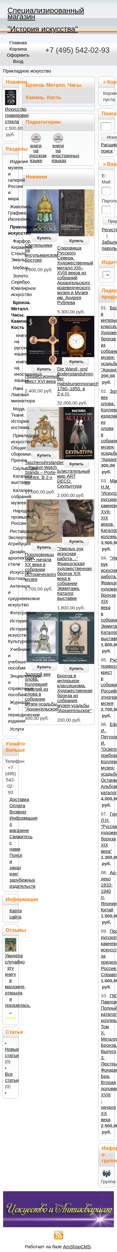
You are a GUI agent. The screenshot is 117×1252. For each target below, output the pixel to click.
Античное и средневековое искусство (12, 595)
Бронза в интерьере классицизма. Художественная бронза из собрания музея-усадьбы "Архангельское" (74, 693)
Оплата (17, 805)
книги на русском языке (37, 153)
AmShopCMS (77, 1246)
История (13, 620)
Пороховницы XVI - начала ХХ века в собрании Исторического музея (40, 567)
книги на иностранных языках (65, 153)
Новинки (36, 176)
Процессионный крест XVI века (42, 379)
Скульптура (14, 468)
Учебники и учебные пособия (12, 658)
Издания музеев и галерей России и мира (12, 180)
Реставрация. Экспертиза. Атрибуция (12, 537)
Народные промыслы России (13, 517)
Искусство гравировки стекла (17, 115)
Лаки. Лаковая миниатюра (13, 394)
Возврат (18, 811)
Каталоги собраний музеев (13, 496)
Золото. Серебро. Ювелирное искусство (13, 285)
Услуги (13, 729)
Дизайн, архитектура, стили (12, 558)
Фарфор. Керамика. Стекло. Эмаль (13, 250)
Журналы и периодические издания (12, 711)
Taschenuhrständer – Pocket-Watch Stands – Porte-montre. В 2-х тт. (44, 472)
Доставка (19, 799)
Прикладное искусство (27, 71)
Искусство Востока (12, 575)
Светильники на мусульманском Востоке (41, 253)
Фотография (13, 612)
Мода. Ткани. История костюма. (13, 418)
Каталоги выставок (13, 479)
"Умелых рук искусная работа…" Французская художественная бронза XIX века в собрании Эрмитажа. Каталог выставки (74, 573)
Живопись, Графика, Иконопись (12, 213)
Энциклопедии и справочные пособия (12, 685)
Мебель (14, 267)
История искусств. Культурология (12, 635)
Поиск (109, 113)
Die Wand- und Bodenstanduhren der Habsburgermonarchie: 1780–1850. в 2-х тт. (80, 381)
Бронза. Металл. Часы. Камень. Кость (13, 315)
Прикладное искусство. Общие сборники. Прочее (13, 448)
